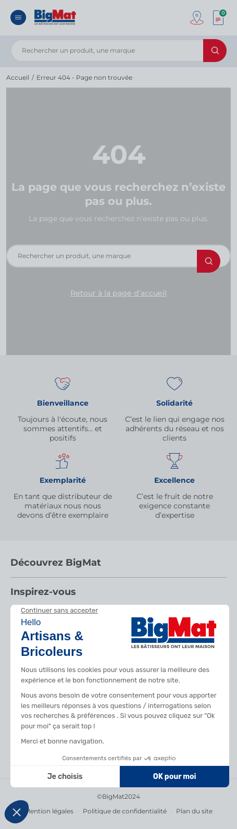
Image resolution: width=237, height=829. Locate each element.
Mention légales (48, 811)
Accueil (17, 77)
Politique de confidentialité (125, 811)
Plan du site (194, 811)
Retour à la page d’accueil (118, 293)
